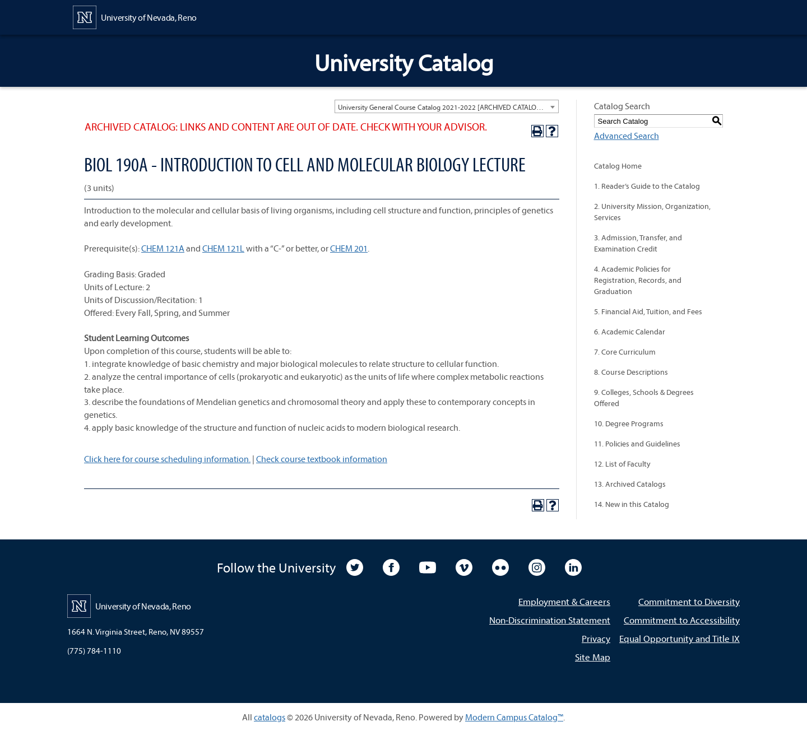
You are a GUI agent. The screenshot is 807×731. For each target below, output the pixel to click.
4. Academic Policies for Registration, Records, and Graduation (637, 280)
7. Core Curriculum (625, 352)
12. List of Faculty (622, 464)
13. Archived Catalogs (630, 484)
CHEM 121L (223, 248)
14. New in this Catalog (631, 504)
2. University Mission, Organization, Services (652, 211)
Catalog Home (618, 166)
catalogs (269, 717)
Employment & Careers (564, 601)
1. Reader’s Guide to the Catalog (647, 186)
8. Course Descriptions (631, 372)
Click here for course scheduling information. (167, 458)
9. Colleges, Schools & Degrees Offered (644, 397)
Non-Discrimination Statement (549, 620)
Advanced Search (626, 135)
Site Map (592, 657)
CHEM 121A (162, 248)
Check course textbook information (321, 458)
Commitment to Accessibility (682, 620)
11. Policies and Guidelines (637, 444)
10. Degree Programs (629, 423)
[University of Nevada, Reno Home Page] (135, 16)
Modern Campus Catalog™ (514, 717)
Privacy (596, 638)
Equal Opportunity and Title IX (679, 638)
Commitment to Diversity (689, 601)
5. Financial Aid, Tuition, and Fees (648, 311)
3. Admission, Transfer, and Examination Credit (638, 243)
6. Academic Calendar (629, 332)
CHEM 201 (349, 248)
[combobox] (447, 106)
